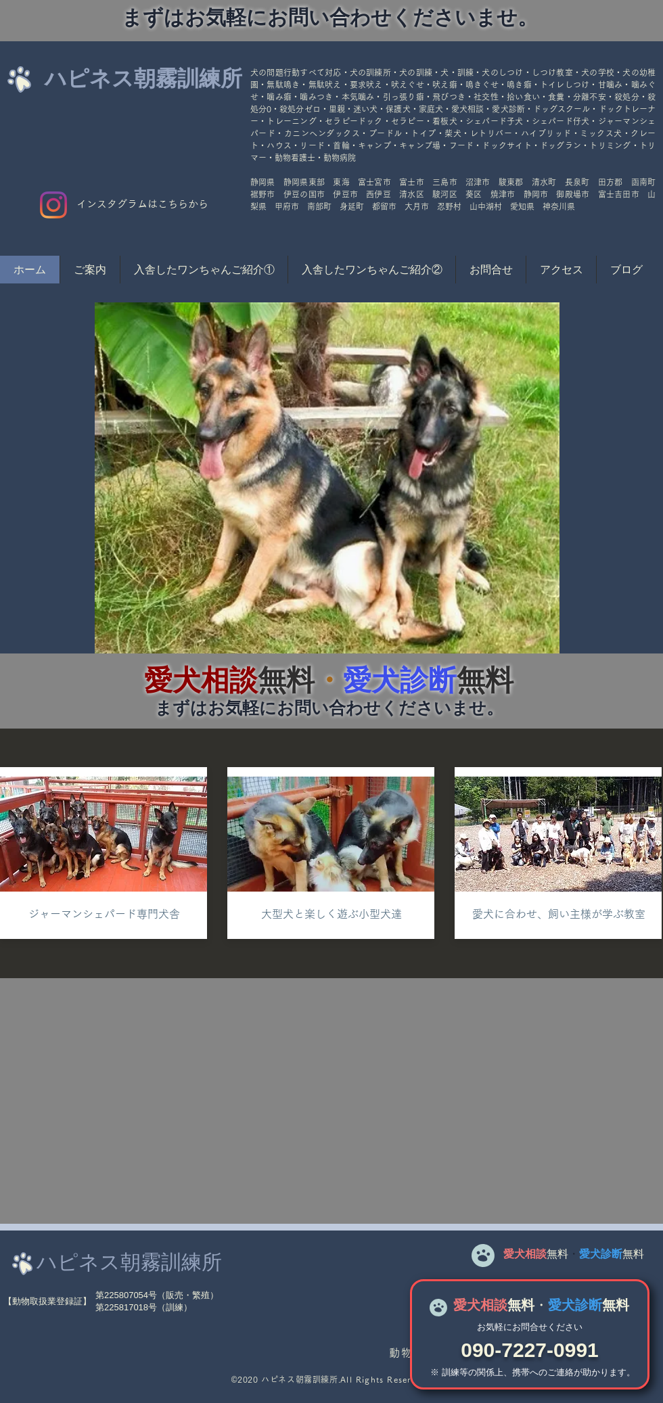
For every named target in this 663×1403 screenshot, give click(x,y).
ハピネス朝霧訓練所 (143, 78)
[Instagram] (53, 204)
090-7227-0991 (530, 1350)
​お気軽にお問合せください (529, 1327)
